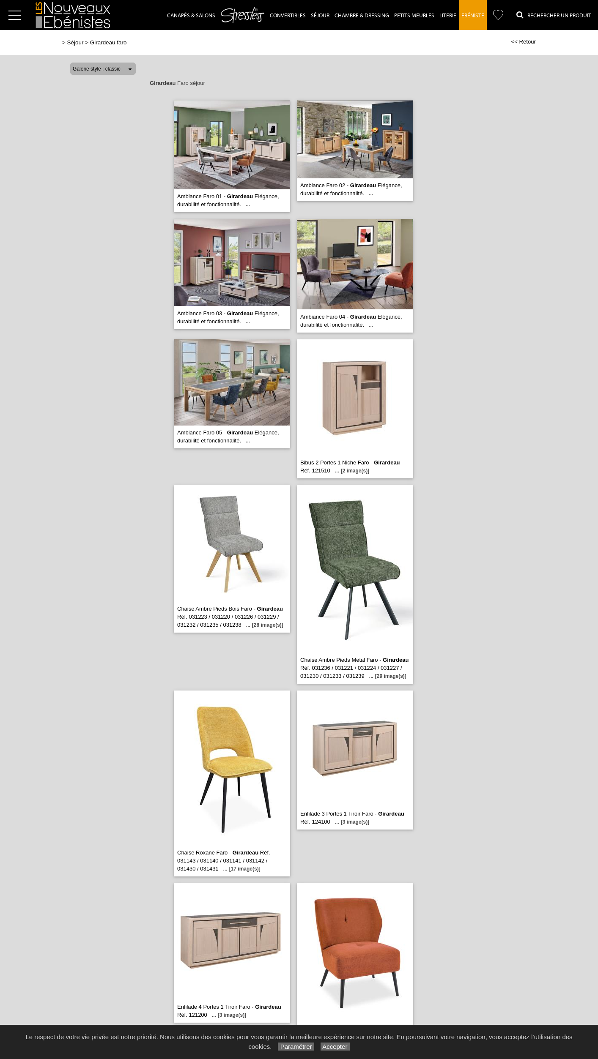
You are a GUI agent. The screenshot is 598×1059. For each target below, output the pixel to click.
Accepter (335, 1046)
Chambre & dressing (362, 15)
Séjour (320, 15)
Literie (447, 15)
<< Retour (523, 41)
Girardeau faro (108, 42)
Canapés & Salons (191, 15)
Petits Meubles (414, 15)
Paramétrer (295, 1046)
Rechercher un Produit (553, 15)
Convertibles (288, 15)
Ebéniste (472, 15)
